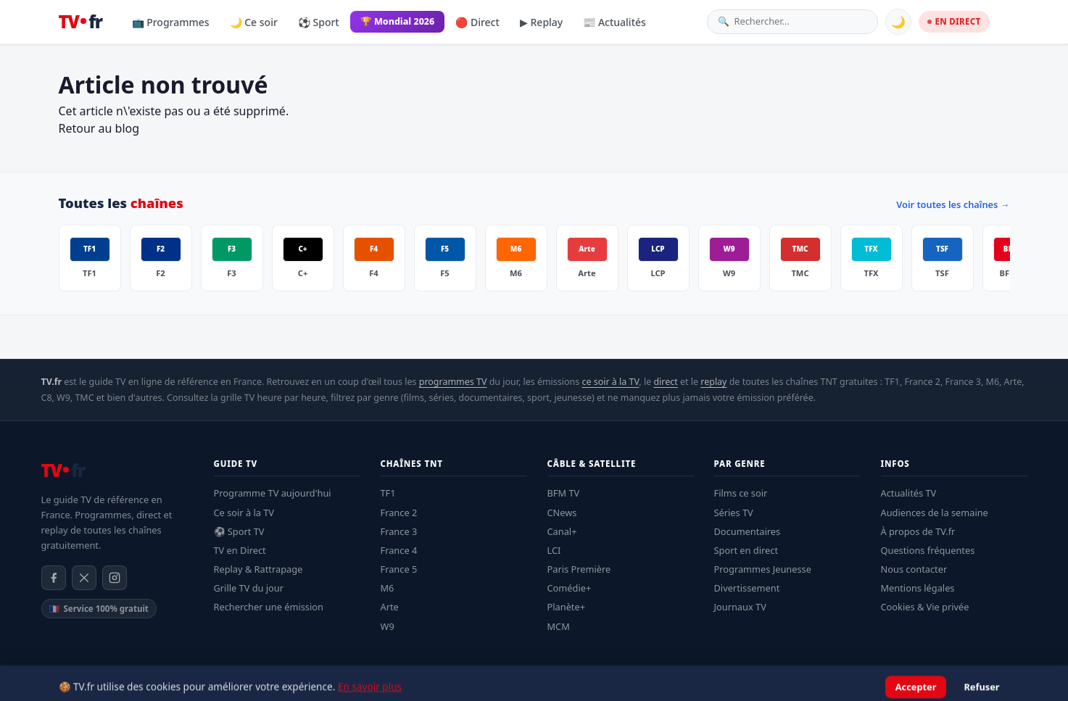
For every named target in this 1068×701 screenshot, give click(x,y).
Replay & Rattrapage (258, 569)
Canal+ (562, 531)
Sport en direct (746, 550)
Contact (1012, 683)
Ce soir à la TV (244, 512)
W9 (387, 626)
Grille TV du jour (249, 587)
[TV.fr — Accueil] (80, 22)
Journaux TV (740, 606)
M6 (387, 587)
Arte (390, 606)
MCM (558, 626)
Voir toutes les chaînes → (952, 204)
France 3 (399, 531)
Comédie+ (569, 587)
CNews (562, 512)
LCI (554, 550)
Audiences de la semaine (934, 512)
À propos (964, 683)
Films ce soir (741, 492)
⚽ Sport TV (239, 531)
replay (713, 382)
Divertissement (747, 587)
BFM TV (563, 492)
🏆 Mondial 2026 (397, 21)
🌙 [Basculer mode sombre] (898, 22)
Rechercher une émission (268, 606)
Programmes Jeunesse (762, 569)
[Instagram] (114, 577)
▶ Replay (541, 22)
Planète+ (566, 606)
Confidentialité (903, 683)
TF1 (388, 492)
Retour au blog (99, 128)
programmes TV (453, 382)
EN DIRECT (954, 21)
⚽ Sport (318, 22)
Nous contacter (914, 569)
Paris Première (579, 569)
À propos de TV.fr (918, 531)
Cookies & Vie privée (925, 606)
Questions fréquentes (928, 550)
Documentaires (747, 531)
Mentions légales (918, 587)
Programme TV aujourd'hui (272, 492)
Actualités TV (909, 492)
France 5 (399, 569)
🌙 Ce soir (254, 22)
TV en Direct (240, 550)
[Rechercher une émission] (800, 21)
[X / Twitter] (84, 577)
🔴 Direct (477, 22)
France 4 (399, 550)
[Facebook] (53, 577)
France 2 (399, 512)
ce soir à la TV (610, 382)
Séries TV (733, 512)
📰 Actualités (614, 22)
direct (665, 382)
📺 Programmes (171, 22)
